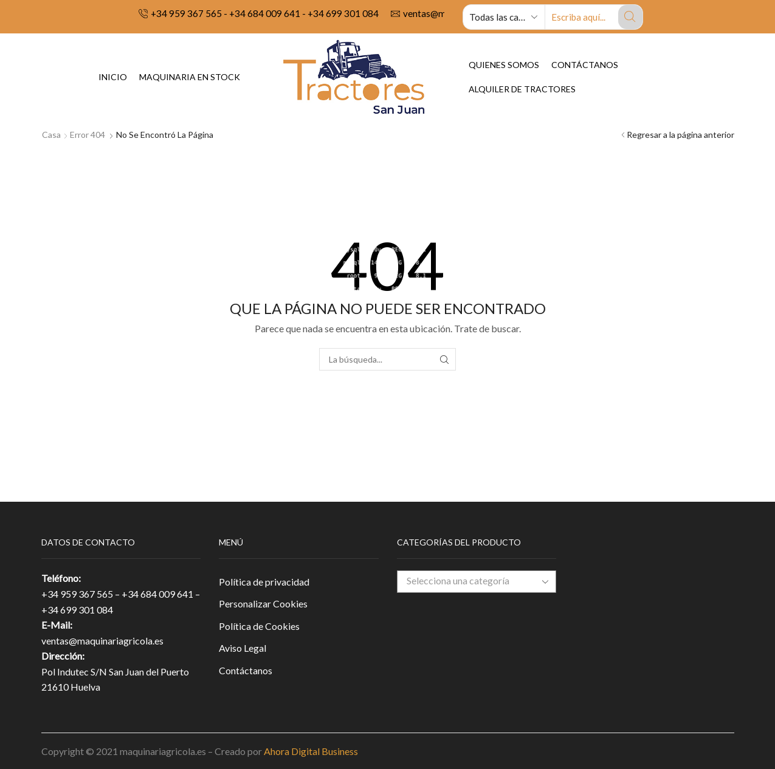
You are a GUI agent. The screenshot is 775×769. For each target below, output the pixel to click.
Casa (51, 134)
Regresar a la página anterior (680, 134)
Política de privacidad (264, 581)
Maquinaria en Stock (189, 77)
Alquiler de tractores (522, 89)
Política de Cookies (259, 626)
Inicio (112, 77)
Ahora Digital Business (311, 751)
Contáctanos (584, 65)
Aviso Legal (242, 648)
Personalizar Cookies (263, 603)
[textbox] (467, 581)
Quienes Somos (504, 65)
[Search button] (630, 17)
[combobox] (477, 581)
